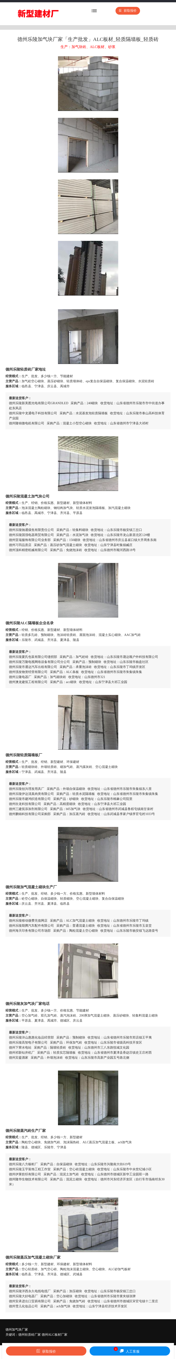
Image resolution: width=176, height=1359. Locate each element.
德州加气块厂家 (17, 1329)
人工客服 (127, 1350)
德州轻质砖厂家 (29, 1334)
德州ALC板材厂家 (54, 1334)
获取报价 (128, 10)
